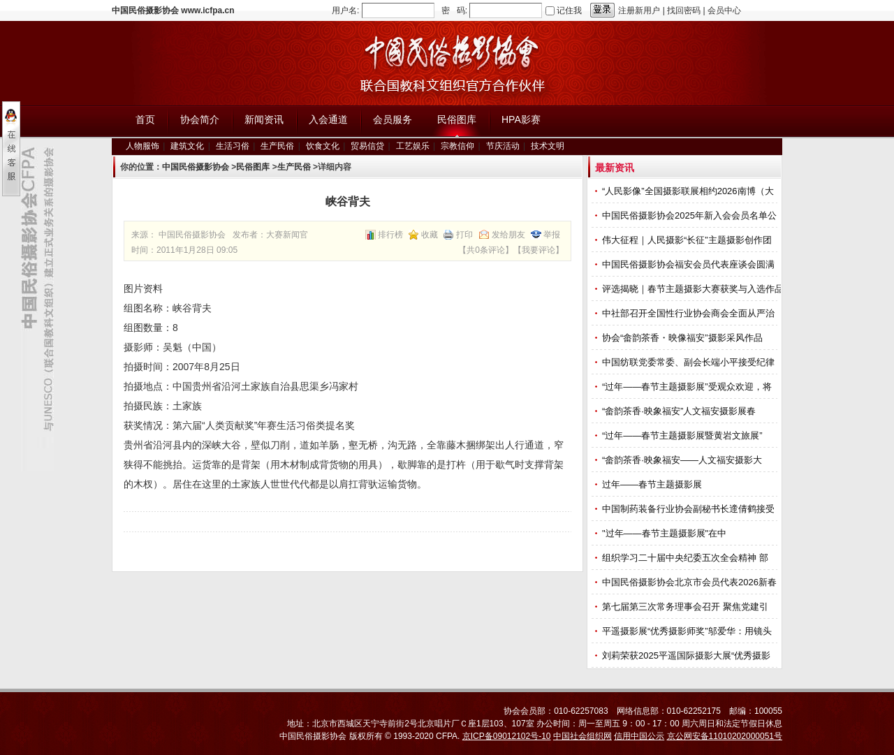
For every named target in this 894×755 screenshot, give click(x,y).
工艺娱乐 (413, 146)
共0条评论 (486, 250)
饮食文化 (322, 146)
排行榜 (390, 235)
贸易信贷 (367, 146)
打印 (464, 235)
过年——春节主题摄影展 (652, 484)
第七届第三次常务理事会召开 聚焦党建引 (686, 606)
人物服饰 (142, 146)
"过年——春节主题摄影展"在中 (665, 533)
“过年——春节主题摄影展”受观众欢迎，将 (688, 386)
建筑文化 (187, 146)
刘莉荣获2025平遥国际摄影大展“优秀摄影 (687, 655)
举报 (551, 235)
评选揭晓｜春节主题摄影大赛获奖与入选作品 (694, 289)
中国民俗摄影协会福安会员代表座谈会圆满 (689, 264)
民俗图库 (253, 167)
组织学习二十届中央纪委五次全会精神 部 (686, 557)
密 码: (454, 10)
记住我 (569, 10)
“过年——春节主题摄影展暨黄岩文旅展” (683, 435)
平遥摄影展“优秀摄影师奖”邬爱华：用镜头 (688, 631)
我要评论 (538, 250)
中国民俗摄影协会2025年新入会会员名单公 (690, 215)
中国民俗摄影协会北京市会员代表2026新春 (690, 582)
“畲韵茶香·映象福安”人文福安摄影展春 (680, 411)
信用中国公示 (639, 736)
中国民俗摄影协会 (195, 167)
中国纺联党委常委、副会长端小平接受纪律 (689, 362)
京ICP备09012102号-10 (506, 736)
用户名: (345, 10)
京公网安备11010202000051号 (724, 736)
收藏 (429, 235)
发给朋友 (508, 235)
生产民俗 (277, 146)
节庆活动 (503, 146)
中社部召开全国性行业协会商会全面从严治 (689, 313)
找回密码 (684, 10)
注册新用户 (639, 10)
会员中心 (724, 10)
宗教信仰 (457, 146)
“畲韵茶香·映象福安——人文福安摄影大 (683, 460)
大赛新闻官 (287, 235)
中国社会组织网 (582, 736)
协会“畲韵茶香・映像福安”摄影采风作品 (683, 337)
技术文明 (547, 146)
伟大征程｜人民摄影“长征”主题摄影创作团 (688, 240)
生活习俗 (232, 146)
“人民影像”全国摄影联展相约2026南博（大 (689, 191)
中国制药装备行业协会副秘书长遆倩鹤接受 (689, 509)
